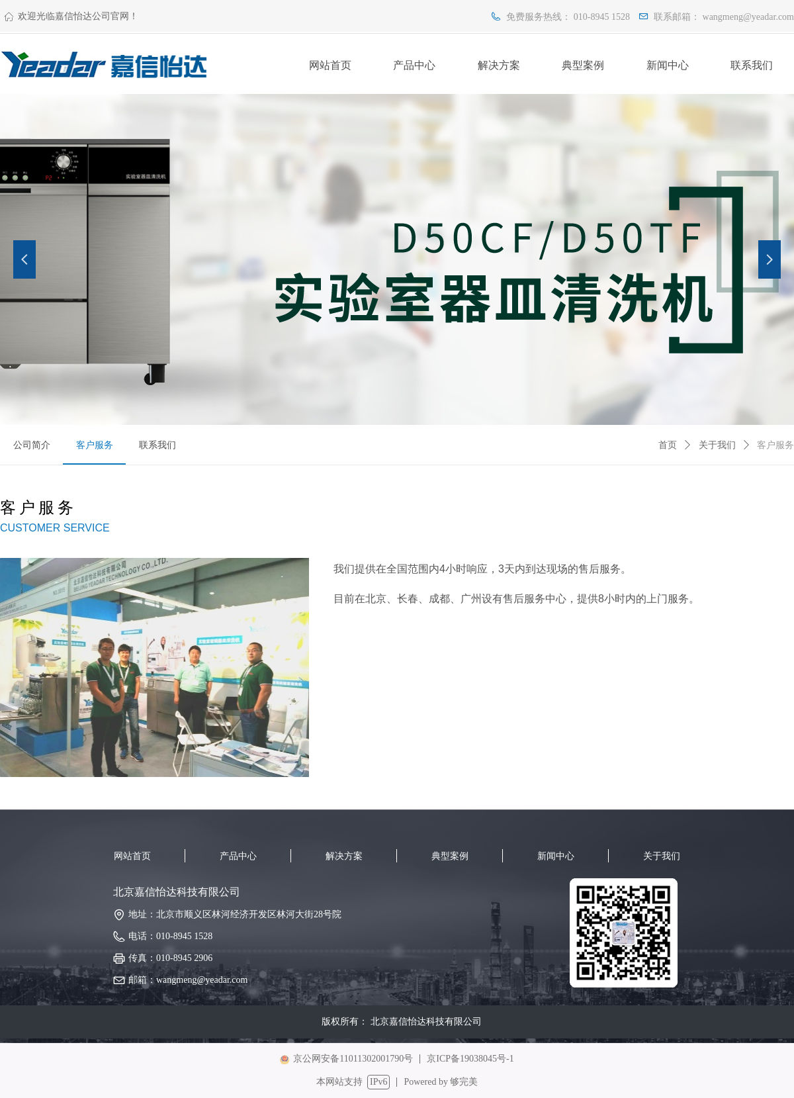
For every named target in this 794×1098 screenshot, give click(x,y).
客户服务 (775, 445)
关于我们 (717, 445)
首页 (667, 445)
